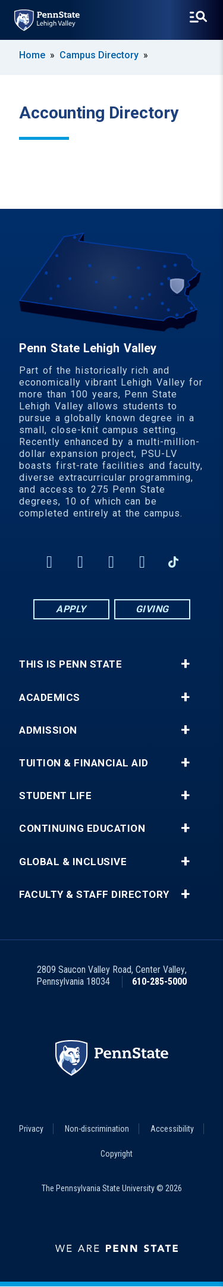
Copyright (116, 1153)
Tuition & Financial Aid (84, 763)
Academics (49, 697)
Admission (48, 730)
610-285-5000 (159, 981)
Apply (71, 609)
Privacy (31, 1128)
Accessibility (172, 1128)
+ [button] (185, 664)
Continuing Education (82, 828)
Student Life (55, 795)
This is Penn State (70, 664)
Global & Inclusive (73, 862)
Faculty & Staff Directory (94, 894)
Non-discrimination (97, 1128)
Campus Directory (99, 55)
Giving (152, 609)
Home (32, 55)
